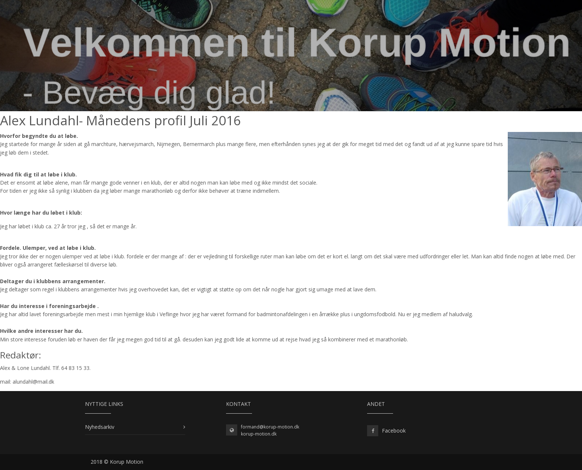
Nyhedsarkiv (99, 426)
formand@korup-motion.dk (270, 427)
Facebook (394, 430)
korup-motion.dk (259, 434)
